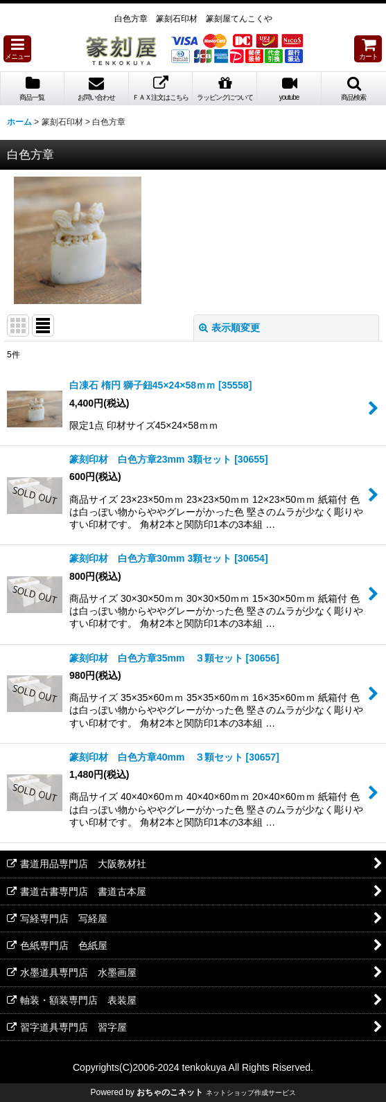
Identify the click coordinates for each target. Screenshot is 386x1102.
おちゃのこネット (170, 1092)
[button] (17, 48)
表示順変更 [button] (229, 327)
